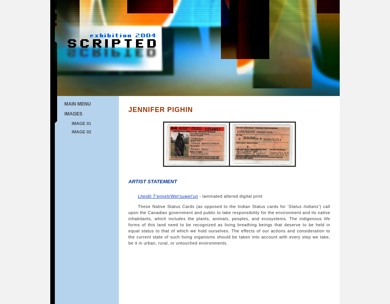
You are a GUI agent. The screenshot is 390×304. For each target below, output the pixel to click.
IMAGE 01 (81, 123)
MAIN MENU (77, 104)
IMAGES (73, 114)
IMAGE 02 (81, 132)
